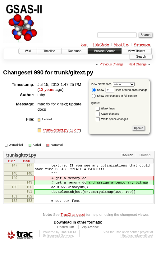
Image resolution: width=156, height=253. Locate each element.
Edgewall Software (60, 244)
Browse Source (104, 51)
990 (39, 72)
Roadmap (74, 51)
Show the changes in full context (114, 95)
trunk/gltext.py (73, 72)
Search (141, 56)
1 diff (75, 130)
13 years (46, 89)
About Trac (121, 44)
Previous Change (112, 64)
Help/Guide (101, 44)
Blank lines (108, 108)
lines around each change (126, 89)
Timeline (49, 51)
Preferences (142, 44)
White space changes (114, 119)
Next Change (137, 64)
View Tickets (136, 51)
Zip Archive (90, 236)
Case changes (110, 113)
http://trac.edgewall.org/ (137, 244)
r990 (26, 161)
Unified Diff (65, 236)
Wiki (28, 51)
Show (98, 89)
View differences (101, 84)
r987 (11, 161)
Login (84, 44)
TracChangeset (73, 224)
